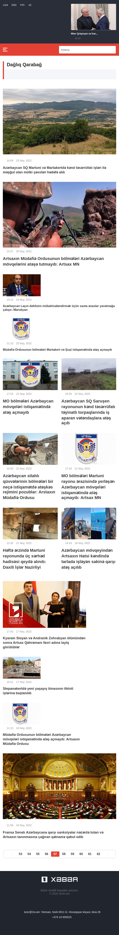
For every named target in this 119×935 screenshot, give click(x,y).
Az (29, 5)
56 (46, 854)
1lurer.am (64, 893)
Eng (14, 5)
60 (81, 854)
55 (38, 854)
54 (29, 854)
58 (64, 854)
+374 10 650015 (62, 917)
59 (72, 854)
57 (55, 854)
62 (98, 854)
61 (90, 854)
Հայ (5, 5)
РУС (22, 5)
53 (20, 854)
